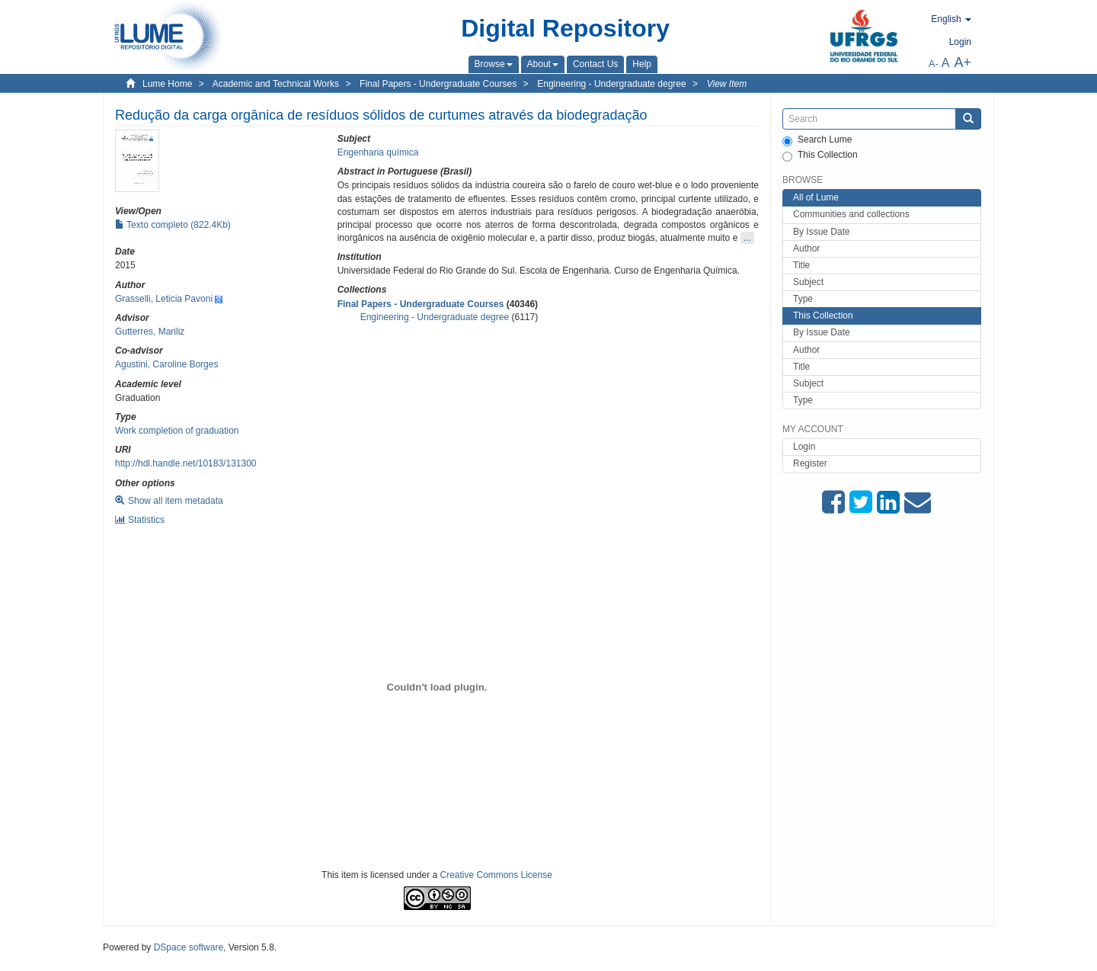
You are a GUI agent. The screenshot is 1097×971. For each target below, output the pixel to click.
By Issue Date (821, 231)
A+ (962, 62)
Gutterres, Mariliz (149, 331)
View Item (727, 84)
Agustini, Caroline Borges (166, 364)
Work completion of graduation (177, 430)
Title (801, 265)
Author (806, 248)
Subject (808, 282)
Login (804, 446)
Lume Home (167, 84)
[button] (494, 64)
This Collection (820, 155)
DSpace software (188, 947)
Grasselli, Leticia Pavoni (164, 298)
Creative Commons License (496, 875)
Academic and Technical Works (276, 84)
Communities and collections (851, 214)
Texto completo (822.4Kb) (173, 225)
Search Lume (817, 140)
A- (934, 63)
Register (810, 463)
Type (803, 298)
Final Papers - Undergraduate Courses (438, 84)
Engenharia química (378, 152)
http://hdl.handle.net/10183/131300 (186, 463)
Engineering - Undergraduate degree (611, 84)
